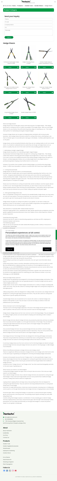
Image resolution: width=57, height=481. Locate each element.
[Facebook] (4, 471)
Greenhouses (6, 448)
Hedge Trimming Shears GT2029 (28, 62)
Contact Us (6, 437)
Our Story (5, 435)
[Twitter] (10, 471)
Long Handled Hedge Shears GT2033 (11, 113)
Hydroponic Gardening (9, 450)
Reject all (9, 249)
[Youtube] (16, 471)
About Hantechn (7, 430)
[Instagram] (13, 471)
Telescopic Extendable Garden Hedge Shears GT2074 (11, 87)
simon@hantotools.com (11, 417)
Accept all (47, 249)
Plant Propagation (7, 464)
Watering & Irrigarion (8, 462)
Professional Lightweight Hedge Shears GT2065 (11, 62)
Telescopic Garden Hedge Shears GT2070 (45, 87)
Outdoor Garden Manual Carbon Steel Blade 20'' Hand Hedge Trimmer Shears (46, 62)
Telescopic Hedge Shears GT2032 (28, 87)
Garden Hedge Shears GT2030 (28, 112)
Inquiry (7, 67)
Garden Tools (6, 443)
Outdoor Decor (7, 453)
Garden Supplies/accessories (10, 446)
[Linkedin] (7, 471)
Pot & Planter (6, 457)
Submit (9, 37)
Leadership (6, 433)
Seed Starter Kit (7, 459)
